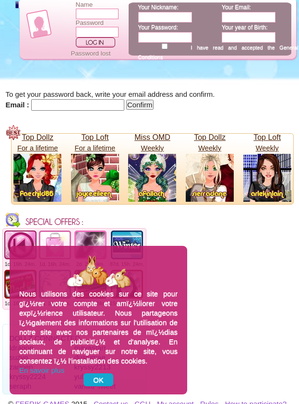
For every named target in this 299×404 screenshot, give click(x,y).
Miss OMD (152, 137)
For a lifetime (37, 148)
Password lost (91, 53)
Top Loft (94, 137)
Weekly (152, 148)
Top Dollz (37, 137)
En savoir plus (41, 370)
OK (98, 380)
